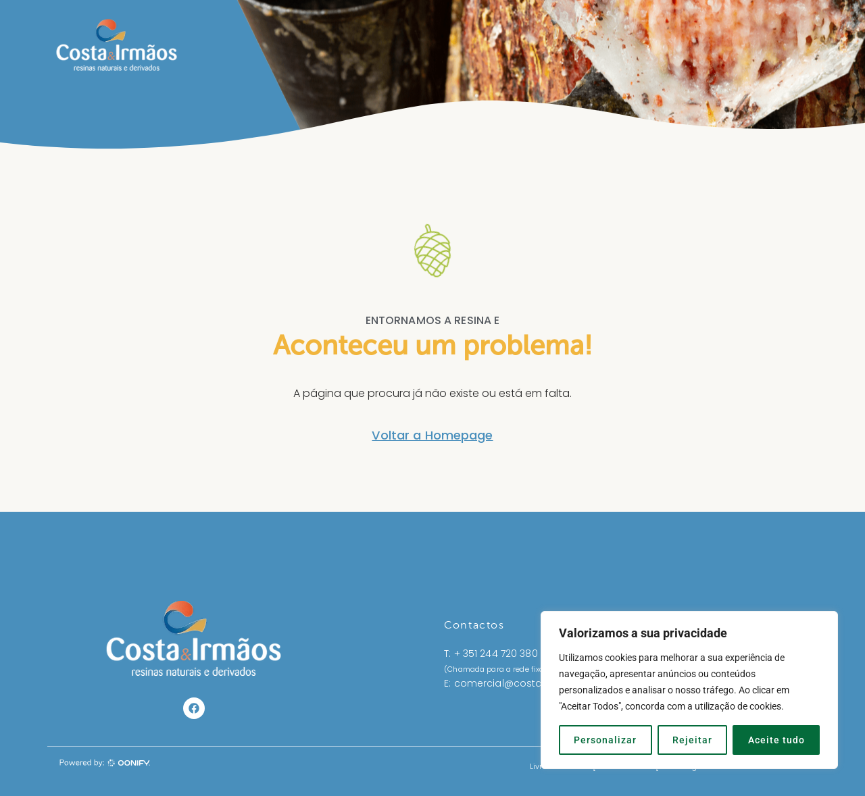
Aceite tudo (776, 740)
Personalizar (605, 740)
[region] (689, 690)
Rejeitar (692, 740)
